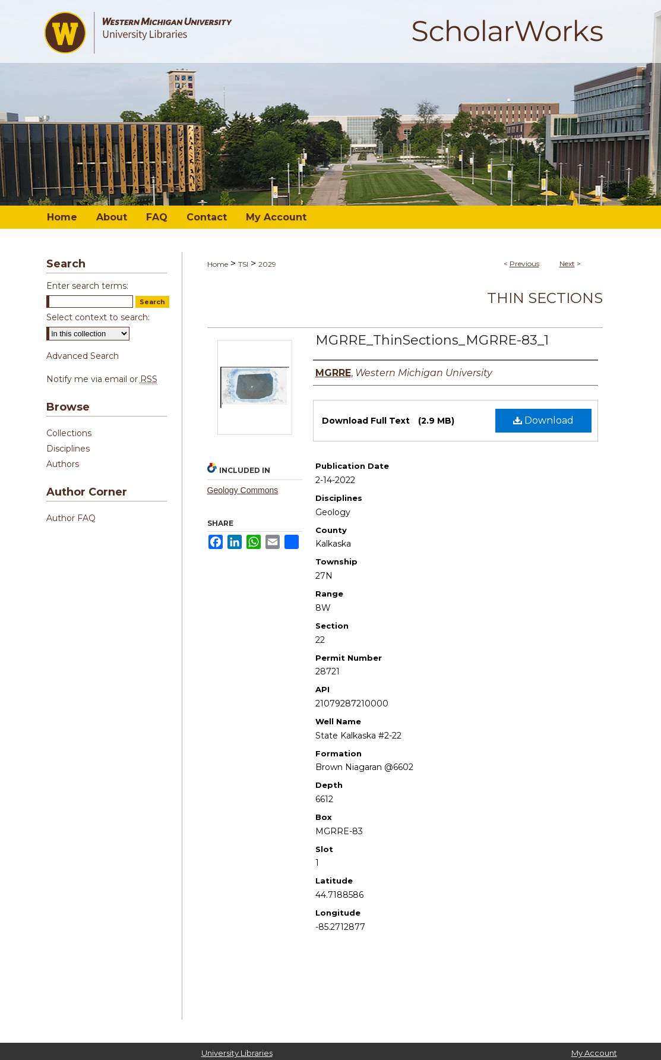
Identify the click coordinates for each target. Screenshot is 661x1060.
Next (567, 263)
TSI (243, 264)
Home (217, 264)
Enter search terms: (87, 285)
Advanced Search (82, 356)
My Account (594, 1053)
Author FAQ (71, 518)
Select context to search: (98, 317)
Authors (62, 464)
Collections (68, 433)
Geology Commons (243, 490)
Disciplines (68, 448)
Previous (524, 263)
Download (543, 420)
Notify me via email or (101, 379)
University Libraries (237, 1053)
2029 (267, 264)
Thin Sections (545, 298)
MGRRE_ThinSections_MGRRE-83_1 (432, 340)
